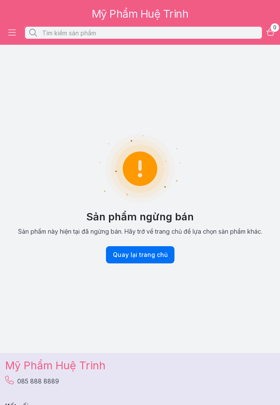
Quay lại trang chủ (140, 254)
